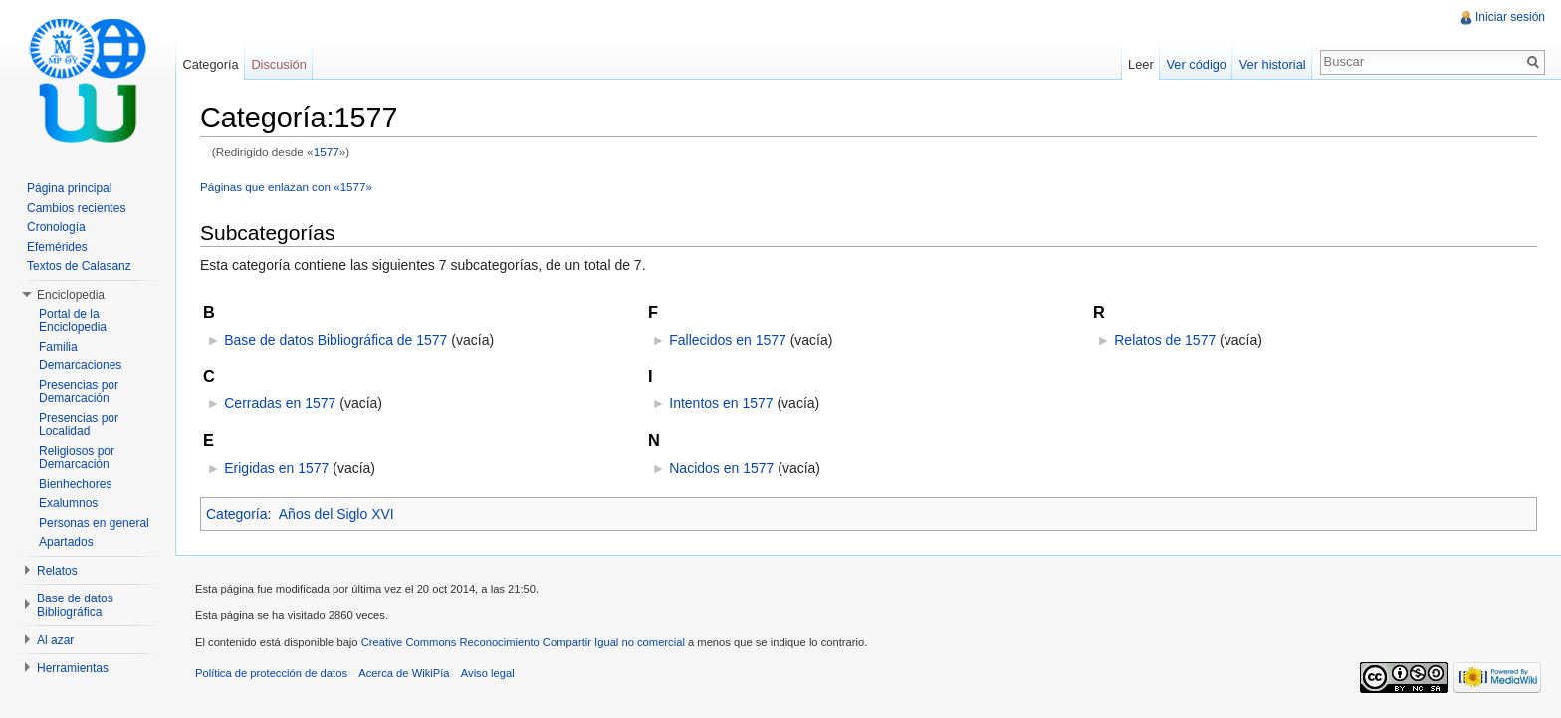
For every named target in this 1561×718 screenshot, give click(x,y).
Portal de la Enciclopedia (73, 321)
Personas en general (94, 523)
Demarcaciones (80, 365)
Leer (1141, 64)
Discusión (278, 64)
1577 (326, 151)
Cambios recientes (76, 208)
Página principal (69, 188)
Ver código (1196, 64)
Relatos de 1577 (1165, 340)
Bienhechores (75, 484)
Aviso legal (488, 673)
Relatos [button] (57, 571)
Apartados (66, 542)
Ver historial (1272, 64)
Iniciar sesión (1510, 17)
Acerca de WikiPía (403, 673)
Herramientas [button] (73, 668)
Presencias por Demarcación (78, 392)
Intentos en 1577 (721, 403)
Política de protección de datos (271, 673)
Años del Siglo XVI (336, 514)
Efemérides (57, 247)
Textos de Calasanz (79, 266)
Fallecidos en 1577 (727, 340)
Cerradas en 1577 (279, 403)
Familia (58, 347)
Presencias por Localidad (78, 425)
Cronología (56, 227)
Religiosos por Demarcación (76, 458)
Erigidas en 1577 (276, 468)
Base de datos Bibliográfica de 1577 (335, 340)
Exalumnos (68, 503)
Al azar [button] (55, 640)
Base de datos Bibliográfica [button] (75, 605)
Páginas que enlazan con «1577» (286, 186)
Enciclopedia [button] (71, 295)
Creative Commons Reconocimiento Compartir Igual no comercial (523, 642)
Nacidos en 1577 (721, 468)
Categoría (236, 514)
